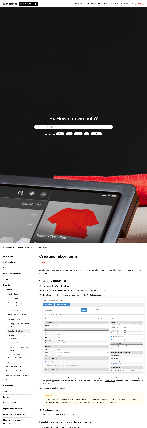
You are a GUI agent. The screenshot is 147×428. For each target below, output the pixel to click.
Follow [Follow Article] (43, 262)
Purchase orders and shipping (16, 375)
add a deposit (110, 381)
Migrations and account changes (13, 421)
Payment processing (12, 274)
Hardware (7, 268)
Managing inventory (12, 366)
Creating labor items (16, 331)
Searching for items (15, 310)
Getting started (9, 262)
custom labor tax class (99, 290)
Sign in (139, 3)
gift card (60, 134)
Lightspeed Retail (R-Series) (13, 247)
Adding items (43, 247)
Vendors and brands (13, 371)
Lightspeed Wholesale (12, 409)
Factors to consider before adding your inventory (18, 356)
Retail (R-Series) (28, 4)
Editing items (13, 298)
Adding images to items (17, 315)
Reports (6, 397)
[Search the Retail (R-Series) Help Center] (73, 127)
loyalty (69, 134)
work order (43, 273)
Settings (7, 391)
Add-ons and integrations (14, 414)
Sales (5, 279)
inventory (78, 134)
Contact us (114, 3)
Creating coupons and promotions (16, 337)
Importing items (11, 362)
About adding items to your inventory (18, 349)
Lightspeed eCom (10, 403)
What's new (78, 3)
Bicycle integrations (12, 380)
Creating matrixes (15, 343)
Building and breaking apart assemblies (18, 325)
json (86, 134)
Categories (90, 3)
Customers (8, 386)
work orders (70, 414)
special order (96, 134)
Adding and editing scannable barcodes (16, 304)
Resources (102, 3)
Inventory (30, 247)
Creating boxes (14, 319)
